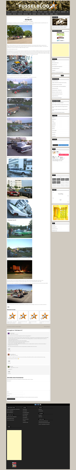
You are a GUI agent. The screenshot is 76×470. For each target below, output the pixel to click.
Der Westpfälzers (25, 414)
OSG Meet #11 (28, 20)
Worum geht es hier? (55, 62)
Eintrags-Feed (54, 226)
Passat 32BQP (54, 130)
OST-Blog (24, 420)
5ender (53, 117)
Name (8, 391)
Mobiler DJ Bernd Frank (10, 418)
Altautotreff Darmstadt (27, 11)
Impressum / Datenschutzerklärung (57, 72)
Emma (53, 121)
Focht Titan (58, 11)
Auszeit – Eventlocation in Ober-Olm (44, 424)
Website (8, 395)
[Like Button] (8, 307)
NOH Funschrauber (26, 419)
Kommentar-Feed (55, 228)
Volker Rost (40, 416)
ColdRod (50, 11)
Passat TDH (14, 13)
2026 (60, 177)
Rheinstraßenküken (10, 412)
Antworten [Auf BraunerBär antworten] (9, 363)
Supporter (53, 70)
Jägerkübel (54, 124)
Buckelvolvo (54, 119)
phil (10, 366)
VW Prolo (47, 13)
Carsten (11, 333)
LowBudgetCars (9, 13)
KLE (57, 151)
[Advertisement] (60, 50)
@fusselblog (59, 153)
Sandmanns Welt (25, 422)
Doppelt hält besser (55, 95)
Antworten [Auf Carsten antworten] (9, 350)
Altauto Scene (20, 11)
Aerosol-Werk (25, 410)
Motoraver (40, 409)
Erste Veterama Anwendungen (57, 97)
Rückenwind (34, 13)
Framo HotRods (63, 11)
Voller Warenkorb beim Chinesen (59, 112)
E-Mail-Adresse (9, 393)
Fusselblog (60, 194)
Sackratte (53, 134)
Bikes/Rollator (40, 11)
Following (60, 156)
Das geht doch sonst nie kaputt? (57, 84)
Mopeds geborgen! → (47, 326)
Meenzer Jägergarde (10, 410)
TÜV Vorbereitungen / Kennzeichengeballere (59, 86)
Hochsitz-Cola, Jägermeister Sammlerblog (13, 409)
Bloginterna (45, 11)
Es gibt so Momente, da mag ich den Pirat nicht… (59, 82)
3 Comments (31, 21)
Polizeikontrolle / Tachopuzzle (56, 90)
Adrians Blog (25, 409)
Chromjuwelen (41, 410)
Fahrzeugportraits (14, 11)
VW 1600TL (38, 13)
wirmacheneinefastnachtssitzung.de (44, 422)
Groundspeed (25, 417)
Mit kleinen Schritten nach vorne (57, 92)
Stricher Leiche (20, 13)
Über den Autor (54, 64)
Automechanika (34, 11)
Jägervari (53, 126)
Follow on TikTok (64, 154)
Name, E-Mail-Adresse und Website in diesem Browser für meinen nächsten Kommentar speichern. (23, 397)
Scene (28, 17)
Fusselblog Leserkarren (55, 68)
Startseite (8, 11)
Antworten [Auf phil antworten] (9, 373)
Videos (55, 156)
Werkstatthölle (25, 13)
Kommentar (9, 380)
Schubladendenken (55, 80)
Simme (30, 13)
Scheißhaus (54, 136)
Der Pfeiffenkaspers (26, 412)
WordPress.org (54, 230)
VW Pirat (43, 13)
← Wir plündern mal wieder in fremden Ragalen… (13, 326)
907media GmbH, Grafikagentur (12, 416)
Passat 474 (54, 132)
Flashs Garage (25, 415)
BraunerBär (12, 354)
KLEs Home (56, 13)
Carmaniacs (51, 13)
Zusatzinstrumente (55, 88)
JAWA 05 (53, 128)
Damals (54, 11)
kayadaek (40, 415)
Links (67, 11)
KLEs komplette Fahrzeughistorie (57, 66)
